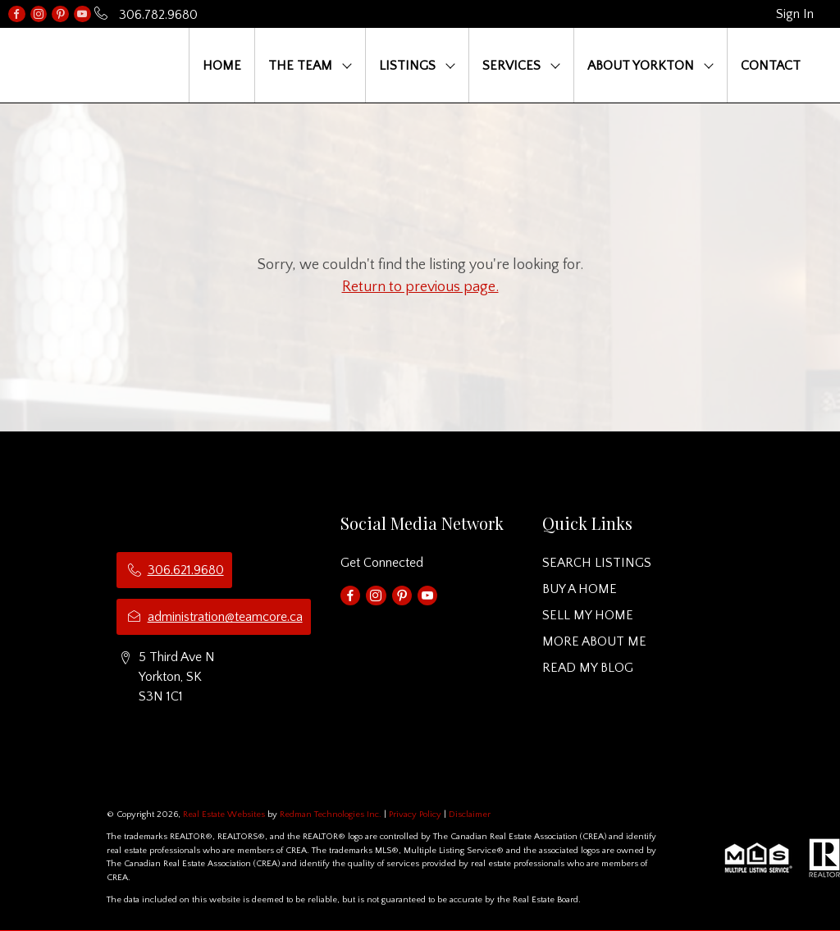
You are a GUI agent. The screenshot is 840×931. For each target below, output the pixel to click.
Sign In (795, 14)
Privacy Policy (415, 814)
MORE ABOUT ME (594, 641)
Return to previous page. (420, 287)
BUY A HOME (579, 589)
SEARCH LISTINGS (596, 562)
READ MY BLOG (587, 667)
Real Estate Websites (225, 814)
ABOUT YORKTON (640, 65)
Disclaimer (470, 814)
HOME (222, 65)
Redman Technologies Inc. (332, 814)
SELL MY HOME (587, 615)
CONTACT (771, 65)
